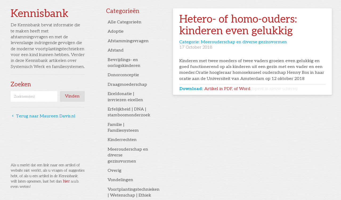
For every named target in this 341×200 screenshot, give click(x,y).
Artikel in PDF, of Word (251, 88)
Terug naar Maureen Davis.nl (43, 116)
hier (66, 181)
